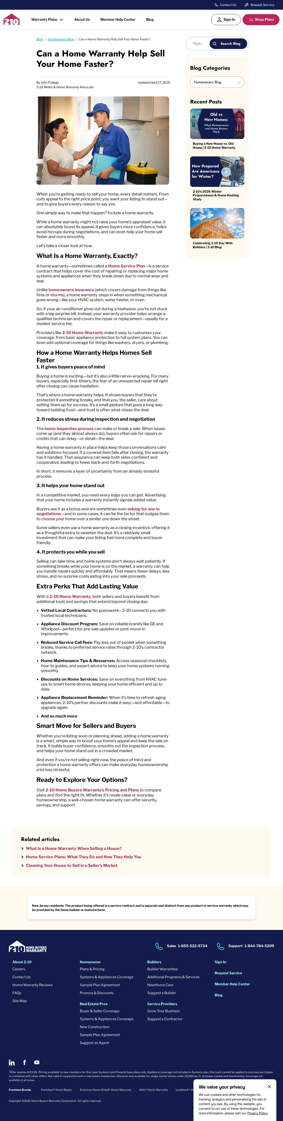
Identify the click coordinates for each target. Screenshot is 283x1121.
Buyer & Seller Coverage (99, 1011)
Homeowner (90, 962)
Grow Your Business (163, 1011)
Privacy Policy (257, 1113)
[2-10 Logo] (12, 23)
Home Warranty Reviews (32, 985)
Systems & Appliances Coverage (106, 977)
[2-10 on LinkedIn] (12, 1062)
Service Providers (162, 1004)
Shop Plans (264, 19)
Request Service (262, 5)
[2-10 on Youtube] (36, 1062)
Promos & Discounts (97, 993)
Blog (150, 19)
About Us (82, 19)
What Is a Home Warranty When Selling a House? (74, 848)
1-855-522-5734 (192, 946)
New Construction (94, 1027)
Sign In (229, 19)
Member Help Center (118, 19)
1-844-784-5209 (259, 946)
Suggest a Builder (161, 993)
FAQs (16, 993)
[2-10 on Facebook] (24, 1062)
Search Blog (230, 43)
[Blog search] (200, 43)
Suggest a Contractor (164, 1019)
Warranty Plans (44, 19)
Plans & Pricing (92, 969)
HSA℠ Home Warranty (153, 1089)
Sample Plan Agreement (100, 985)
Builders (154, 962)
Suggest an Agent (94, 1043)
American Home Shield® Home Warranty (105, 1089)
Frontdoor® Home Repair (56, 1089)
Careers (18, 969)
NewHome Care (160, 985)
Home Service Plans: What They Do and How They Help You (83, 856)
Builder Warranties (162, 969)
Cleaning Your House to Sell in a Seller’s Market (71, 865)
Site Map (19, 1001)
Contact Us (228, 5)
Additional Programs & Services (173, 977)
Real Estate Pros (93, 1004)
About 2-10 (21, 962)
